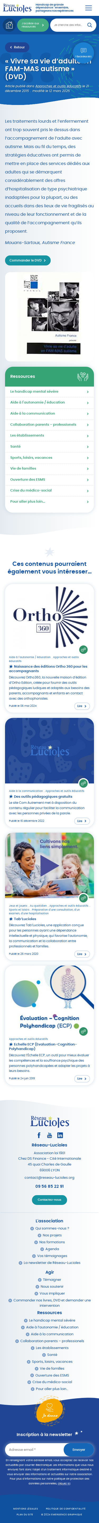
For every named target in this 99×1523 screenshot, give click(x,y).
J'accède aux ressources (30, 25)
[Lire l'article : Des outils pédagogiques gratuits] (49, 772)
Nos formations (52, 1242)
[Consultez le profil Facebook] (39, 1135)
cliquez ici (64, 1483)
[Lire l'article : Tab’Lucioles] (49, 896)
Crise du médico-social (31, 490)
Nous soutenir (52, 1286)
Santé (15, 446)
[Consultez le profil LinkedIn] (60, 1135)
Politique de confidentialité (66, 1509)
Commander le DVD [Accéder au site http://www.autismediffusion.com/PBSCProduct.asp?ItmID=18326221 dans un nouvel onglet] (26, 260)
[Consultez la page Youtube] (49, 1135)
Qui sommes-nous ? (52, 1228)
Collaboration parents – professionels (43, 424)
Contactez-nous (49, 1199)
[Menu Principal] (88, 8)
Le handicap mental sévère (34, 391)
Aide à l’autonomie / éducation (52, 1327)
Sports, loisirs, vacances (31, 458)
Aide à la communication (32, 413)
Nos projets (52, 1235)
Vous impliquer (52, 1293)
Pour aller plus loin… (27, 501)
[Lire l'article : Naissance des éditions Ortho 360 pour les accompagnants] (49, 648)
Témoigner (52, 1280)
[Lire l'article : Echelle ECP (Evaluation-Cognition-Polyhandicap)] (49, 1025)
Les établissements (27, 435)
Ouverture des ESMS (27, 479)
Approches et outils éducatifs (58, 86)
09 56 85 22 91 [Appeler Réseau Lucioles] (49, 1187)
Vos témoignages (52, 1256)
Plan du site (25, 1514)
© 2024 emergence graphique (61, 1514)
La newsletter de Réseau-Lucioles (52, 1263)
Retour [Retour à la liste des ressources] (19, 47)
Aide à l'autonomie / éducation (37, 402)
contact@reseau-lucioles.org (49, 1178)
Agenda (52, 1249)
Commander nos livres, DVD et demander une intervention (52, 1303)
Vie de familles (23, 468)
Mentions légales (25, 1509)
